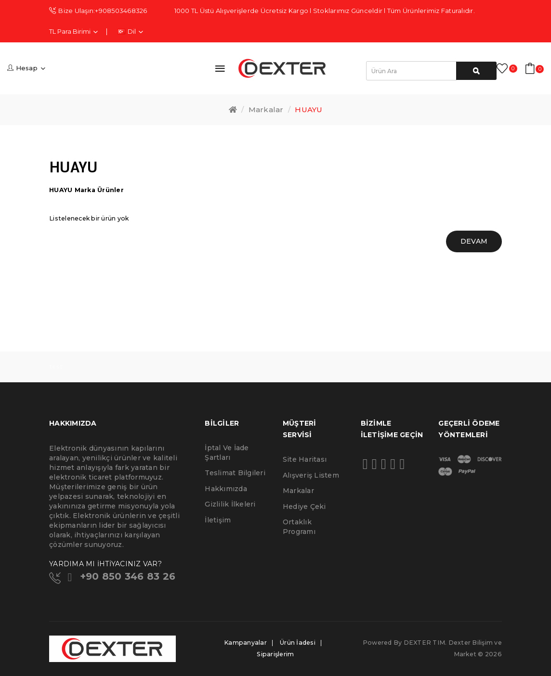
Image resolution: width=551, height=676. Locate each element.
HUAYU (308, 109)
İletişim (218, 520)
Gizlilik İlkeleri (230, 504)
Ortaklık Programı (299, 527)
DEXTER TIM (425, 642)
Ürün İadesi (297, 642)
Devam (473, 241)
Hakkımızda (226, 488)
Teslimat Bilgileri (235, 472)
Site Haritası (305, 459)
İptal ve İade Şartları (227, 452)
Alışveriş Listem (311, 475)
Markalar (266, 109)
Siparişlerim (275, 654)
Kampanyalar (245, 642)
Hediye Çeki (304, 506)
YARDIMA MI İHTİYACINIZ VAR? (105, 563)
